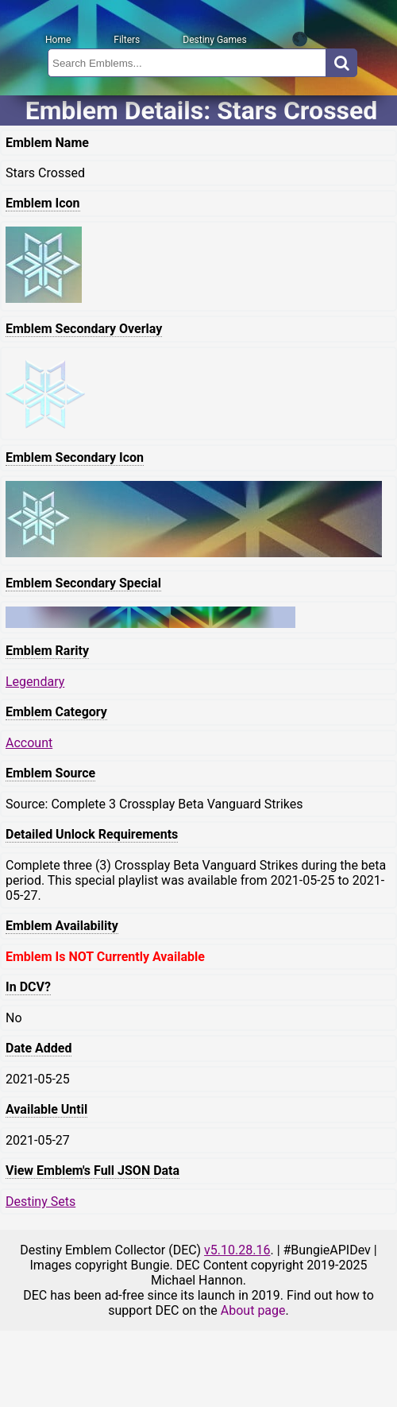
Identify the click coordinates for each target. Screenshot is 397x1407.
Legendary (35, 681)
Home (58, 39)
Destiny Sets (40, 1201)
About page (253, 1310)
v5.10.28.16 (237, 1250)
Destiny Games (214, 39)
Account (29, 742)
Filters (127, 39)
